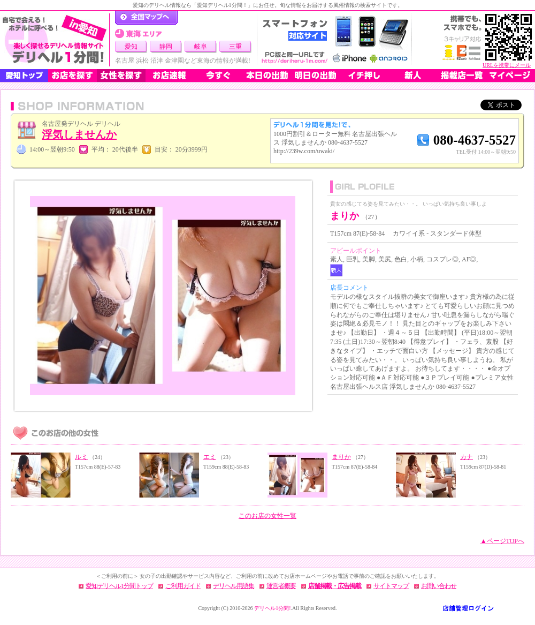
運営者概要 (281, 586)
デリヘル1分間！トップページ (146, 18)
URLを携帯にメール (507, 65)
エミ (209, 457)
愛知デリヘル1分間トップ (119, 586)
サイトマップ (391, 586)
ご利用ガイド (183, 586)
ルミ (81, 457)
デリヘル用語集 (233, 586)
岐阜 (200, 46)
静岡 (165, 46)
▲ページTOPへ (502, 541)
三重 (235, 46)
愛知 (131, 46)
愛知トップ (24, 75)
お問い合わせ (438, 586)
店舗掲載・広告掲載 (334, 586)
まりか (341, 457)
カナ (466, 457)
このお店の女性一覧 (267, 515)
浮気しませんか (79, 134)
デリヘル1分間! (272, 608)
